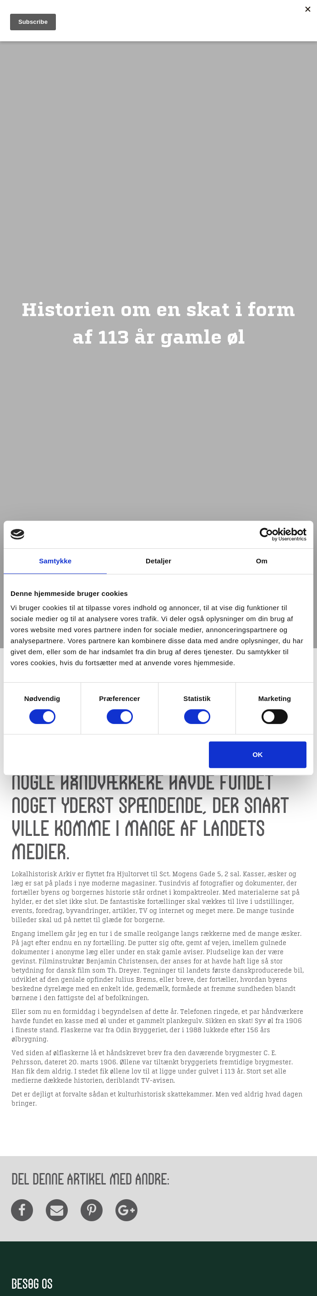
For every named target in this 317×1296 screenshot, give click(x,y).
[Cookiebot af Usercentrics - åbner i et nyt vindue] (266, 534)
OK (257, 754)
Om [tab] (262, 561)
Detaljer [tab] (158, 561)
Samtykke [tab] (55, 561)
